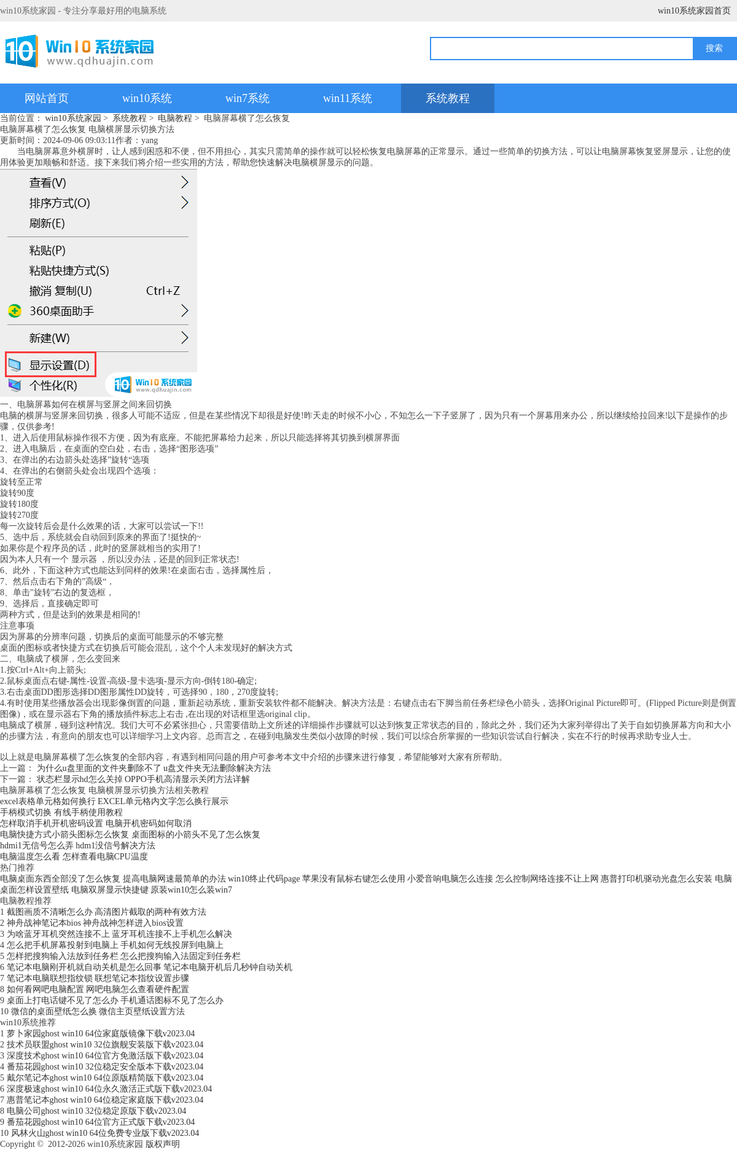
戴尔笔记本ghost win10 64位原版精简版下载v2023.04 (105, 1077)
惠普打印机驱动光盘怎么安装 (656, 878)
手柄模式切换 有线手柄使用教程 (61, 812)
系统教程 (448, 98)
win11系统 (347, 98)
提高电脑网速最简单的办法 (174, 878)
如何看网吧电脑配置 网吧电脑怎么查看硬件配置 (98, 989)
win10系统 (147, 98)
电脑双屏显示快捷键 (110, 889)
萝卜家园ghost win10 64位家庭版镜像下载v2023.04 (101, 1033)
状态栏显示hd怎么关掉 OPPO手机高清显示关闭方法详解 (143, 779)
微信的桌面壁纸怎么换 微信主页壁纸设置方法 (98, 1011)
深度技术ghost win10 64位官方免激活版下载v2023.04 (105, 1055)
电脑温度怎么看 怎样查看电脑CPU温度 (74, 856)
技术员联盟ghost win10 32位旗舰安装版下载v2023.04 (105, 1044)
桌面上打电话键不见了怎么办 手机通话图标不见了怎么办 (115, 1000)
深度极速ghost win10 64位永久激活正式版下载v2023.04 (110, 1088)
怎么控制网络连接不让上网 (547, 878)
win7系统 (247, 98)
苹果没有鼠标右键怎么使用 (353, 878)
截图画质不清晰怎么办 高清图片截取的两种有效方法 (107, 912)
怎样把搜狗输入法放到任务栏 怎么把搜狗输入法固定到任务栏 (124, 956)
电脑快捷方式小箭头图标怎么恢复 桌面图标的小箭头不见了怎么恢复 (130, 834)
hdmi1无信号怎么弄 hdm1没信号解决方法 (77, 845)
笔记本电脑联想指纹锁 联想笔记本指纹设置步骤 (98, 978)
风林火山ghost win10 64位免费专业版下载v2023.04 (105, 1133)
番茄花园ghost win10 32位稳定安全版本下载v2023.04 (105, 1066)
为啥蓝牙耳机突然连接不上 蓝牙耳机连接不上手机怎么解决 (120, 934)
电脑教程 (175, 118)
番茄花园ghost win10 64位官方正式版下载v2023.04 (101, 1122)
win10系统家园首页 (694, 10)
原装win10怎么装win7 (191, 889)
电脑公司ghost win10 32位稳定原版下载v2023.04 (97, 1111)
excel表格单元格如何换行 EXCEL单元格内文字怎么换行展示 (114, 801)
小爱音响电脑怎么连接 (450, 878)
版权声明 (163, 1144)
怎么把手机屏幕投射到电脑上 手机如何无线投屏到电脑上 (115, 945)
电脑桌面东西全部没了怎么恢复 (60, 878)
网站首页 (47, 98)
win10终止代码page (264, 878)
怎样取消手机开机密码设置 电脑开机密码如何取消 (96, 823)
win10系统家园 (73, 118)
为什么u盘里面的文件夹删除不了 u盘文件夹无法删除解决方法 (154, 768)
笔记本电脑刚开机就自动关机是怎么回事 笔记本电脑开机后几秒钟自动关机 (150, 967)
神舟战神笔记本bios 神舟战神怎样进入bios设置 (95, 923)
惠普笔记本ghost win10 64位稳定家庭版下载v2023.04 (105, 1100)
